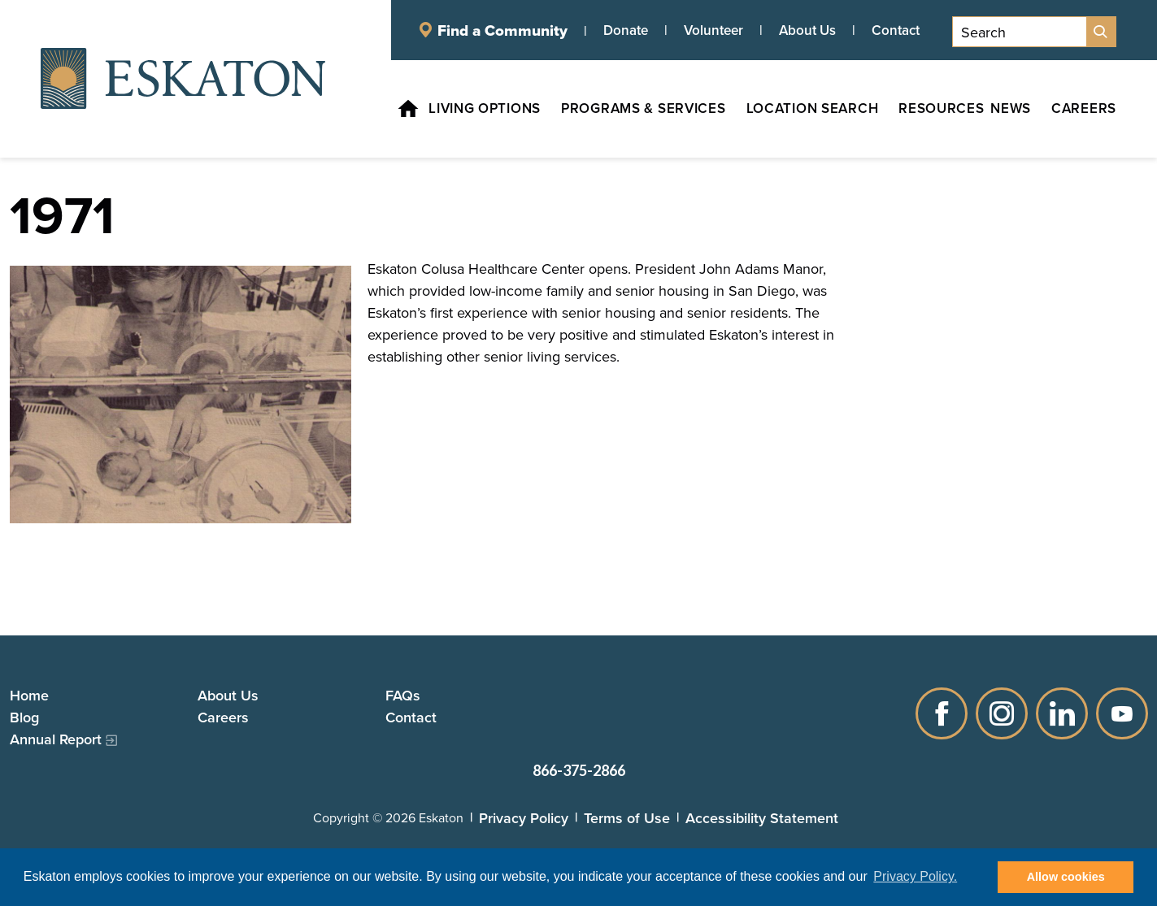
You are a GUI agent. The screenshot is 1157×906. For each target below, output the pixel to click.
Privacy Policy (523, 818)
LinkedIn (1062, 713)
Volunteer (713, 30)
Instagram (1002, 713)
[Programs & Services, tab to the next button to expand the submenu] (633, 109)
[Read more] (180, 394)
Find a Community (502, 30)
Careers (223, 717)
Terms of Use (627, 818)
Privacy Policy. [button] (915, 876)
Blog (24, 717)
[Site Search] (1101, 31)
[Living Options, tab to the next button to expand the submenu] (475, 109)
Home (29, 695)
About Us (807, 30)
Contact (896, 30)
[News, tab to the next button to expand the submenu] (1010, 109)
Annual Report (56, 739)
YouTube (1122, 713)
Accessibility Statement (761, 818)
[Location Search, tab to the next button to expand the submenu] (802, 109)
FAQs (402, 695)
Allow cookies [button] (1066, 876)
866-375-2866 (579, 770)
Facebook (942, 713)
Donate (625, 30)
